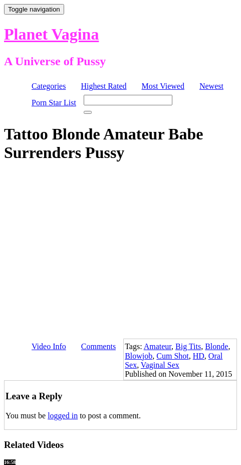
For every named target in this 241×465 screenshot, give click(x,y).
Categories (49, 86)
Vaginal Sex (160, 365)
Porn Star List (54, 102)
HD (198, 356)
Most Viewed (163, 86)
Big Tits (188, 346)
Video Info (49, 346)
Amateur (157, 346)
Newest (211, 86)
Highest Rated (103, 86)
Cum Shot (172, 356)
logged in (63, 415)
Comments (98, 346)
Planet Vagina (51, 34)
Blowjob (138, 356)
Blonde (216, 346)
